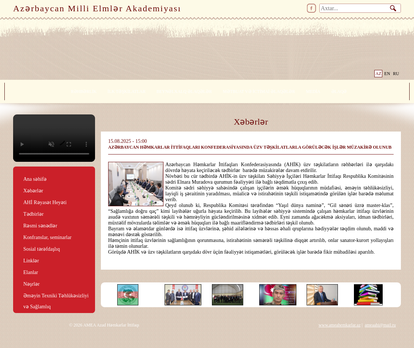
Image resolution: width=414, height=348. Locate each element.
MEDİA (313, 91)
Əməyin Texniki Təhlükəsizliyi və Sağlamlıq (56, 296)
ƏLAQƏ (339, 91)
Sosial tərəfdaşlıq (41, 249)
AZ (378, 73)
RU (396, 73)
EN (387, 73)
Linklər (31, 260)
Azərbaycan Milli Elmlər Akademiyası (97, 8)
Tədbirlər (33, 214)
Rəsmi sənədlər (40, 225)
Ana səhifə (35, 179)
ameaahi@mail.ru (380, 325)
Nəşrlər (31, 284)
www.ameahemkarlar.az (339, 325)
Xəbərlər (33, 190)
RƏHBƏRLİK (84, 91)
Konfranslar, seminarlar (47, 237)
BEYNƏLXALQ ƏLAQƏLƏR (184, 91)
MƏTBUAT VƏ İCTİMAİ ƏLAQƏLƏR (259, 91)
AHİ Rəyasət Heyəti (45, 202)
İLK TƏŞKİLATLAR (126, 91)
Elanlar (30, 272)
